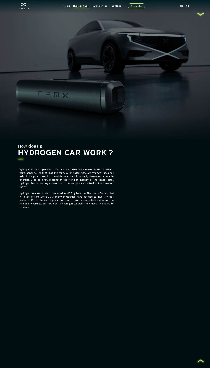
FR (187, 6)
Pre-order (136, 6)
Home (67, 6)
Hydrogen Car (80, 6)
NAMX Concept (100, 6)
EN (181, 6)
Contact (116, 6)
